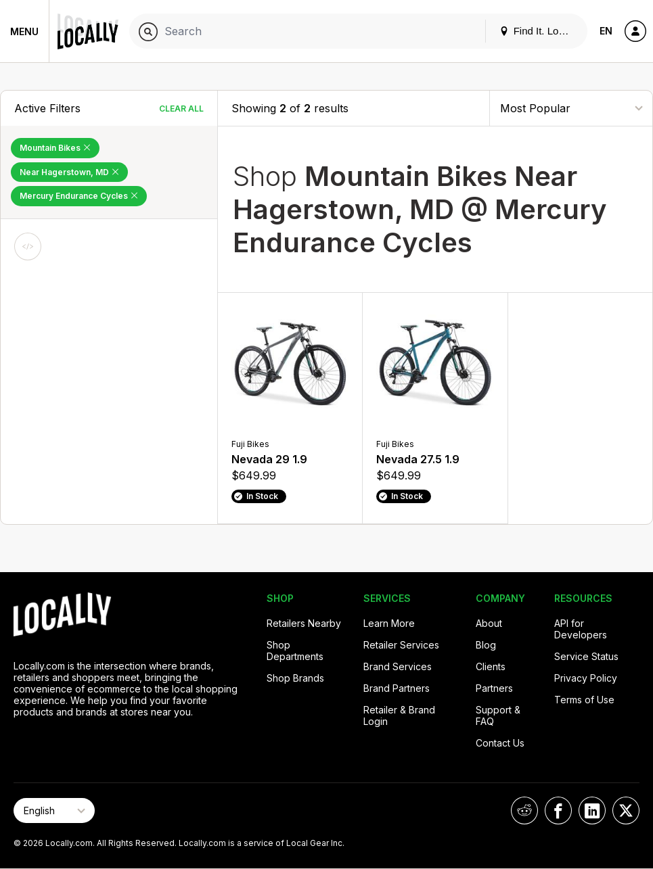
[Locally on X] (625, 810)
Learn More (389, 623)
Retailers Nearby (304, 623)
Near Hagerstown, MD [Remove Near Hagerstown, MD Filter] (69, 172)
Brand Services (397, 666)
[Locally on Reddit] (524, 810)
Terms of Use (584, 699)
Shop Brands (295, 678)
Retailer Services (401, 645)
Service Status (586, 656)
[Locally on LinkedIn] (592, 810)
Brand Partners (396, 688)
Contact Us (500, 743)
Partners (494, 688)
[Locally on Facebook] (558, 810)
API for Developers (580, 628)
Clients (490, 666)
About (489, 623)
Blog (486, 645)
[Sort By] (571, 107)
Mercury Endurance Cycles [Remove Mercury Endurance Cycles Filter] (79, 196)
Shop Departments (295, 650)
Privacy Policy (585, 678)
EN (606, 31)
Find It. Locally (539, 31)
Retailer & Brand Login (399, 715)
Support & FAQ (498, 715)
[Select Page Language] (54, 810)
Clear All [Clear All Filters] (181, 108)
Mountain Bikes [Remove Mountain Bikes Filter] (55, 148)
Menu (24, 31)
